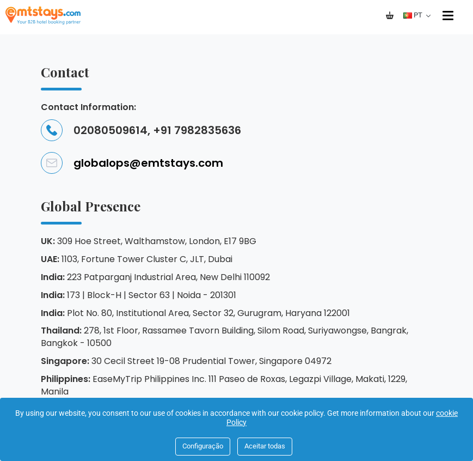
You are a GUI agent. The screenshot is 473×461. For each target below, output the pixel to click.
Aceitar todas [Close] (264, 446)
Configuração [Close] (202, 446)
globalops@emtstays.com (132, 163)
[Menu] (449, 15)
